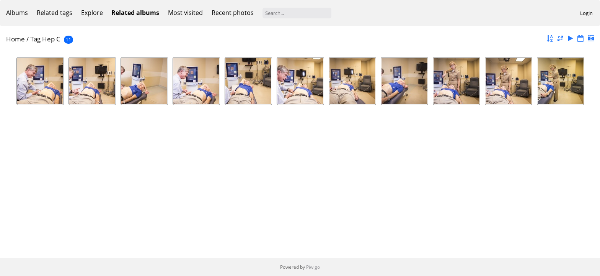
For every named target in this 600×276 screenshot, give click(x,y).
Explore (92, 12)
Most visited (185, 12)
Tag (35, 38)
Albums (17, 12)
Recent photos (233, 12)
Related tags (54, 12)
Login (586, 13)
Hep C (51, 38)
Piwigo (313, 267)
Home (15, 38)
